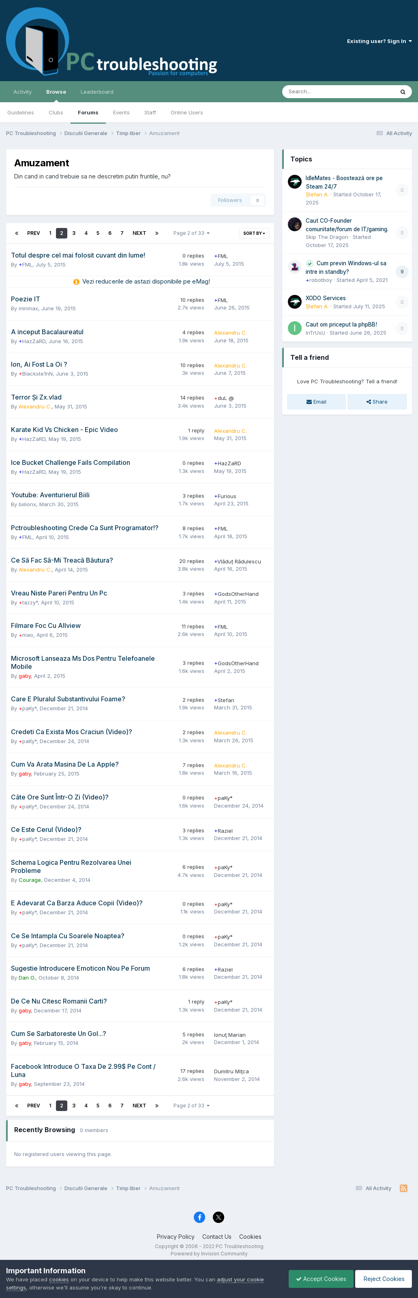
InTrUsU (315, 332)
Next (139, 233)
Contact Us (217, 1236)
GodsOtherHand (236, 594)
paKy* (27, 708)
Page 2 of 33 (192, 233)
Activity (22, 91)
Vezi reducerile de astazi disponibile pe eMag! (146, 281)
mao (26, 635)
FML (25, 264)
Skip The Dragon (327, 237)
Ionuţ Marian (230, 1035)
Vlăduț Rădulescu (237, 561)
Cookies (250, 1236)
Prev (33, 233)
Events (121, 112)
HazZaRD (32, 341)
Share (377, 401)
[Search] (317, 91)
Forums (88, 112)
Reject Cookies (382, 1278)
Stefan (224, 700)
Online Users (187, 112)
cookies (59, 1279)
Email (316, 401)
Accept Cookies (317, 1278)
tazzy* (28, 602)
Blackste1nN (36, 373)
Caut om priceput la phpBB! (341, 324)
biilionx (27, 504)
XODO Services (326, 298)
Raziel (223, 830)
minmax (28, 308)
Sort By (254, 233)
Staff (150, 112)
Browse (56, 95)
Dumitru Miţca (231, 1071)
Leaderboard (97, 91)
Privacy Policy (176, 1236)
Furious (225, 496)
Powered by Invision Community (209, 1254)
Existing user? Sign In (379, 41)
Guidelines (20, 112)
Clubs (56, 112)
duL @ (224, 398)
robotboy (319, 280)
